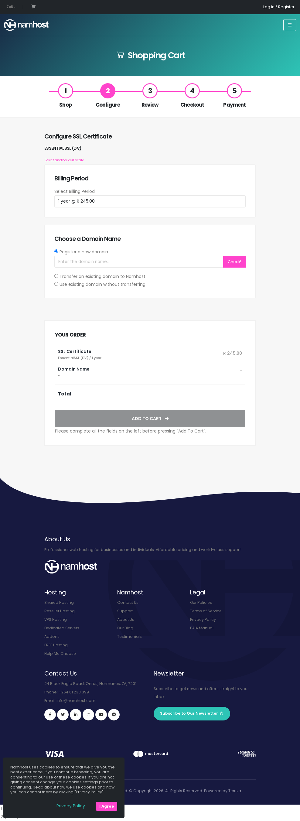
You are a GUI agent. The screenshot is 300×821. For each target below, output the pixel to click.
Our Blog (125, 628)
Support (125, 611)
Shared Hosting (59, 602)
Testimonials (129, 636)
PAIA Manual (201, 628)
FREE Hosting (56, 645)
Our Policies (201, 602)
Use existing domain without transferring (102, 284)
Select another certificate (64, 160)
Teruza (234, 790)
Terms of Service (206, 611)
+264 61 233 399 (74, 692)
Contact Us (127, 602)
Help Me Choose (60, 653)
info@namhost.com (75, 700)
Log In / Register (279, 7)
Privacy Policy (203, 619)
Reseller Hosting (60, 611)
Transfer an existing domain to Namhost (102, 276)
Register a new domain (84, 252)
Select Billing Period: (75, 191)
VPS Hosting (55, 619)
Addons (52, 636)
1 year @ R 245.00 (150, 809)
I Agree (106, 806)
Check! (234, 261)
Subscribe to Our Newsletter (192, 713)
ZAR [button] (11, 7)
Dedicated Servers (62, 628)
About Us (125, 619)
